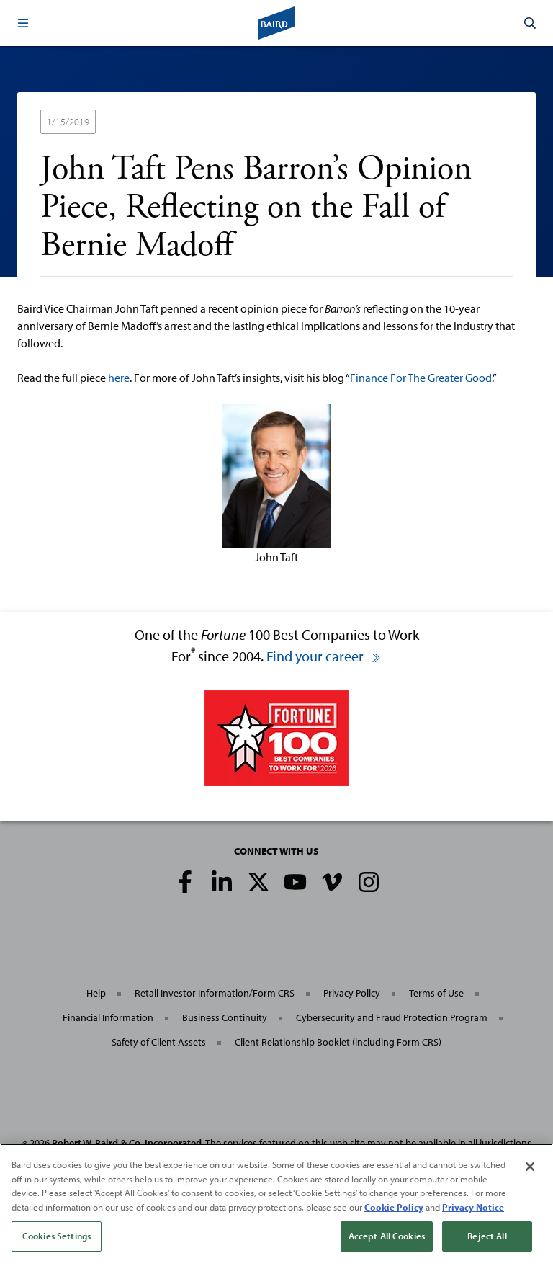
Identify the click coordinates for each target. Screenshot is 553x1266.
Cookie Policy (393, 1207)
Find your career (324, 656)
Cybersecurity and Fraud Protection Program (391, 1017)
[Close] (530, 1166)
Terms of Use (436, 992)
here (119, 377)
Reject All (486, 1236)
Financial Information (108, 1017)
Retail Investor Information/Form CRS (215, 992)
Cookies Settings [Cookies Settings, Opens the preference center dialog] (56, 1236)
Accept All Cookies (387, 1236)
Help (96, 992)
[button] (23, 23)
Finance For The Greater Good (421, 377)
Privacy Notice (473, 1207)
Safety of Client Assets (159, 1041)
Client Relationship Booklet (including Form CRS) (338, 1041)
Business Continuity (224, 1017)
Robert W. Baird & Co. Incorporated (127, 1142)
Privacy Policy (351, 992)
